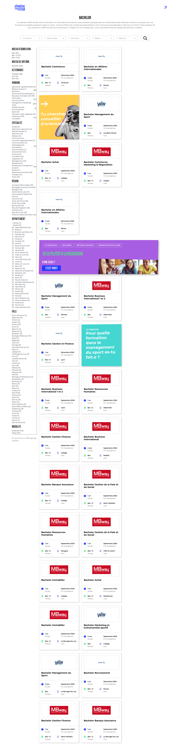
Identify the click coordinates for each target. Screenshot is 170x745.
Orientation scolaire (109, 197)
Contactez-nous (140, 708)
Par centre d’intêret (53, 704)
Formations (17, 672)
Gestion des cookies (99, 742)
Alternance (51, 197)
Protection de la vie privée (61, 742)
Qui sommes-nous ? (142, 700)
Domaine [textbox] (75, 38)
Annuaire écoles (22, 704)
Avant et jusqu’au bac (83, 700)
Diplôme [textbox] (122, 38)
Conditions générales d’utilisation (40, 742)
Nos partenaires (140, 704)
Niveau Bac (79, 704)
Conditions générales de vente (81, 742)
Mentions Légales (22, 742)
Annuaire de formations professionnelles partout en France (35, 739)
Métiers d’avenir (84, 197)
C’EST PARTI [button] (51, 220)
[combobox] (31, 38)
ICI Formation (51, 735)
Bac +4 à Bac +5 (81, 713)
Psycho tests (109, 706)
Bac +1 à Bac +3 (81, 708)
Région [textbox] (98, 38)
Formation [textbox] (27, 38)
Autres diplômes (81, 721)
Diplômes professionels (84, 717)
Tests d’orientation (112, 702)
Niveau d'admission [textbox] (54, 38)
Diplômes (66, 197)
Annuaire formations (24, 700)
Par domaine (50, 700)
